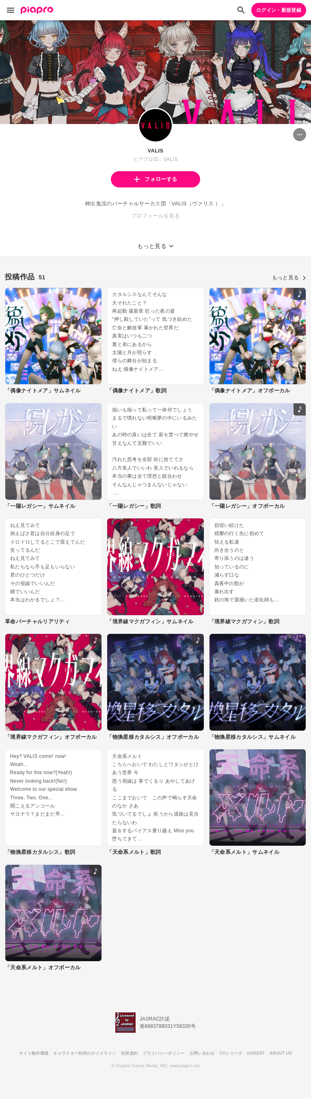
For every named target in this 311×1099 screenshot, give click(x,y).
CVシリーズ (231, 1053)
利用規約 (129, 1053)
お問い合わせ (202, 1053)
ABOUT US (281, 1053)
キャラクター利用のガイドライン (84, 1053)
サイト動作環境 (33, 1053)
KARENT (256, 1053)
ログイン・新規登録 (278, 10)
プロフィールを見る (155, 216)
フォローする (155, 179)
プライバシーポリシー (163, 1053)
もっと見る (289, 277)
